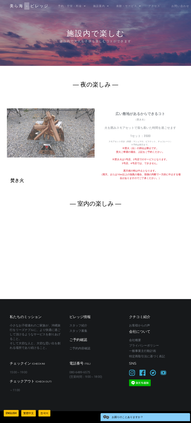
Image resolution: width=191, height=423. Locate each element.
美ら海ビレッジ (29, 6)
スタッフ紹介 (78, 325)
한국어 (44, 413)
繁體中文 (28, 413)
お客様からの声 (139, 325)
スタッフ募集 (78, 331)
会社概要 (135, 340)
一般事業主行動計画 (142, 351)
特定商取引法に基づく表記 (147, 356)
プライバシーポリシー (144, 345)
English (11, 413)
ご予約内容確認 (79, 348)
